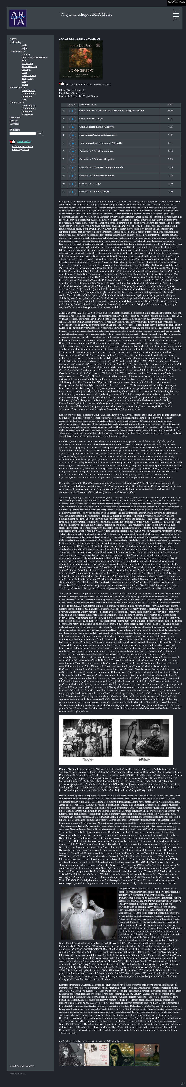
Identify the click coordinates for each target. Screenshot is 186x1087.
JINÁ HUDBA (29, 66)
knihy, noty (27, 78)
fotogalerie (27, 114)
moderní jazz (29, 90)
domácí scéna (29, 75)
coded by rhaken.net (17, 1073)
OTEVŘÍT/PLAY (177, 1)
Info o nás (15, 117)
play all (72, 104)
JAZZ (25, 60)
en (175, 18)
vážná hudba (28, 93)
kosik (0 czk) (24, 141)
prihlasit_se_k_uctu (22, 146)
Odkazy (14, 120)
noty (24, 99)
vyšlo (24, 45)
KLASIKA (27, 63)
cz (175, 10)
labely (25, 81)
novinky (26, 54)
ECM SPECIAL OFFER (35, 57)
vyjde (24, 48)
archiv (25, 84)
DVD (24, 72)
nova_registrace (20, 149)
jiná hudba (27, 96)
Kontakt (14, 123)
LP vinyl (26, 69)
